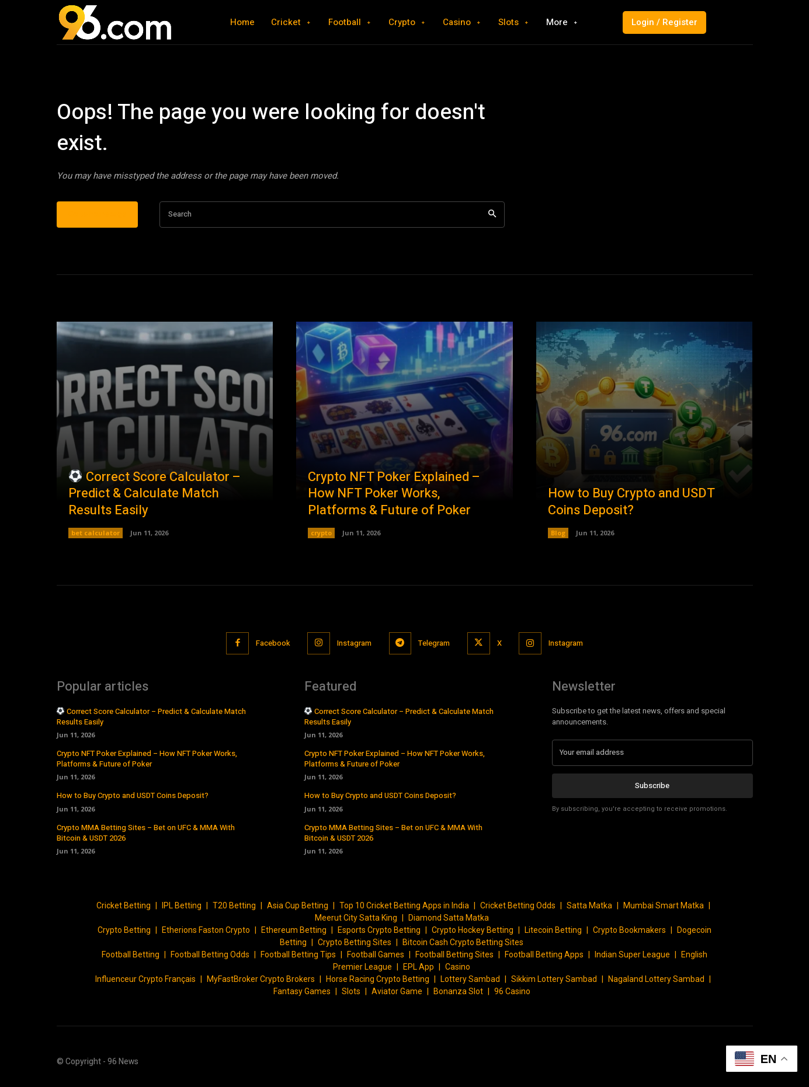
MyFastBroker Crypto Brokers (261, 979)
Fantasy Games (302, 991)
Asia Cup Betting (297, 905)
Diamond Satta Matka (448, 917)
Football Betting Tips (298, 954)
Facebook (272, 643)
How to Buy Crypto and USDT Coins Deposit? (631, 502)
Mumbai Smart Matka (663, 905)
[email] (652, 752)
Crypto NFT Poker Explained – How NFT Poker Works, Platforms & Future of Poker (394, 494)
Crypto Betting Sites (354, 942)
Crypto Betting (124, 930)
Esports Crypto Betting (379, 930)
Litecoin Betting (553, 930)
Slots (351, 991)
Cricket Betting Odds (517, 905)
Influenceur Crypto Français (145, 979)
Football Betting (130, 954)
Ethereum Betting (294, 930)
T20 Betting (234, 905)
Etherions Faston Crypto (206, 930)
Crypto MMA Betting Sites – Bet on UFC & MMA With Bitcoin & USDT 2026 (146, 833)
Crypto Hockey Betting (472, 930)
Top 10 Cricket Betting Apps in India (404, 905)
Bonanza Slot (458, 991)
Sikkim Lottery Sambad (554, 979)
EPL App (418, 966)
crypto (321, 532)
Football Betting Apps (544, 954)
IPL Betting (182, 905)
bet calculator (95, 532)
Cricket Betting (123, 905)
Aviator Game (396, 991)
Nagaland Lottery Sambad (656, 979)
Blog (558, 532)
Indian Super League (632, 954)
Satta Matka (589, 905)
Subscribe (652, 784)
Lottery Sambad (470, 979)
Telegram (434, 643)
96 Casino (512, 991)
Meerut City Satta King (356, 917)
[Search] (492, 214)
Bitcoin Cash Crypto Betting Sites (462, 942)
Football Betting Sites (454, 954)
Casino (457, 966)
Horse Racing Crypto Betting (377, 979)
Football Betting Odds (210, 954)
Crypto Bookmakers (629, 930)
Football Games (375, 954)
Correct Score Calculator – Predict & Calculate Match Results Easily (154, 494)
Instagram (354, 643)
